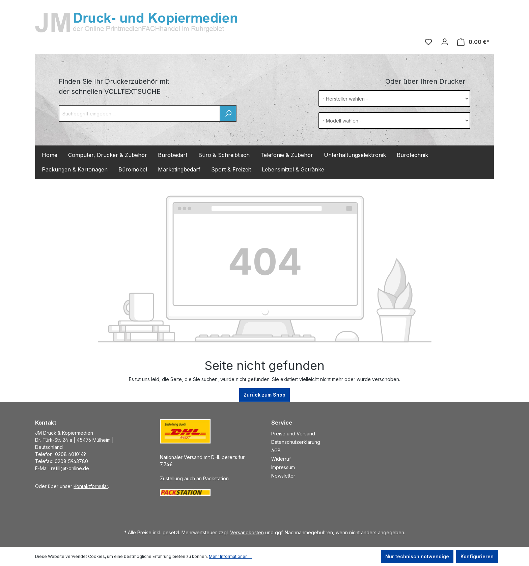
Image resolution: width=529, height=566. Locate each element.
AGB (276, 450)
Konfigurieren (477, 556)
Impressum (283, 467)
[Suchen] (228, 113)
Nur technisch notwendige (417, 556)
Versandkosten (247, 532)
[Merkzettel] (428, 42)
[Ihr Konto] (445, 42)
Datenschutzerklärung (295, 442)
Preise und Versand (293, 433)
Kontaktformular (91, 486)
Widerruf (281, 459)
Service (281, 422)
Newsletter (283, 476)
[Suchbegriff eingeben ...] (139, 113)
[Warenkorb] (473, 42)
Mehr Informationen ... (230, 556)
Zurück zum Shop (264, 395)
